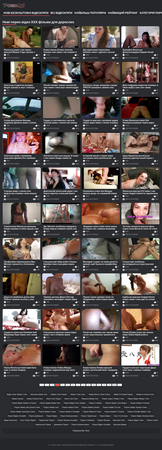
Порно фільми (103, 420)
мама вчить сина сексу (99, 394)
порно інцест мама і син (113, 399)
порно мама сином (90, 407)
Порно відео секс (136, 420)
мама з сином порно (123, 394)
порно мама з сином (139, 403)
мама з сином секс (145, 394)
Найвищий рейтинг (123, 13)
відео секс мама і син (17, 394)
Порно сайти (152, 420)
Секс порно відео (28, 420)
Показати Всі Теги (81, 430)
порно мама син (50, 407)
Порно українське (89, 416)
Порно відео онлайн (17, 416)
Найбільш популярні (90, 13)
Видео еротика (10, 420)
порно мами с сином (114, 411)
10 (93, 385)
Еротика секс (119, 420)
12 (104, 385)
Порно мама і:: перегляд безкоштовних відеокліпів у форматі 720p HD (75, 445)
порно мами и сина (92, 411)
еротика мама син (39, 394)
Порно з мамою (87, 420)
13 (109, 385)
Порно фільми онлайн (67, 420)
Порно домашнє (36, 416)
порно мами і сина (47, 411)
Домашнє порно (61, 424)
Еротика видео (120, 424)
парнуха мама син (89, 399)
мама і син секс (77, 394)
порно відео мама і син (138, 399)
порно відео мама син (50, 403)
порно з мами (95, 403)
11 (98, 385)
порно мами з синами (69, 411)
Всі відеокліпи (61, 13)
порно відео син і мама (74, 403)
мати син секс (71, 399)
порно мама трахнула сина (22, 411)
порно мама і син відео (116, 403)
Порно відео (51, 416)
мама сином (17, 399)
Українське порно (46, 420)
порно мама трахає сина (135, 407)
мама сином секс (35, 399)
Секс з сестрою (121, 416)
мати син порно (53, 399)
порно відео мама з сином (24, 403)
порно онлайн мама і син (139, 411)
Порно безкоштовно (69, 416)
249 (114, 385)
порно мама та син (111, 407)
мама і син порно (59, 394)
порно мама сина (70, 407)
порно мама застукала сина (27, 407)
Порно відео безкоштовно (142, 416)
